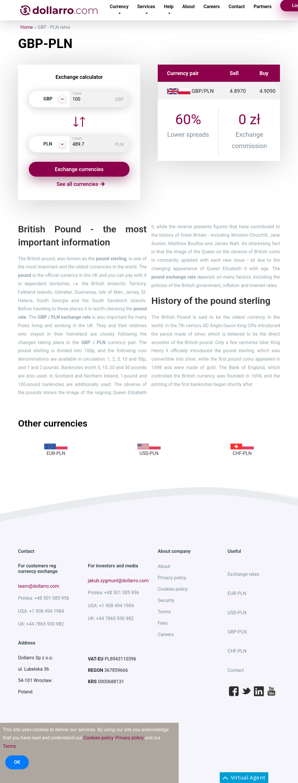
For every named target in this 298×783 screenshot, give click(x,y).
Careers (166, 634)
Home (26, 27)
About (164, 566)
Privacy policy (172, 577)
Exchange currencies (79, 169)
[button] (49, 99)
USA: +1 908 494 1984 (41, 611)
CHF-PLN (237, 651)
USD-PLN (237, 612)
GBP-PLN (237, 632)
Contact (236, 670)
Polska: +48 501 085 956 (43, 598)
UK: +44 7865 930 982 (41, 624)
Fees (163, 623)
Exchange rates (243, 574)
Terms (164, 612)
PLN (119, 144)
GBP (119, 99)
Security (166, 600)
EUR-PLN (237, 593)
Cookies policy (173, 589)
